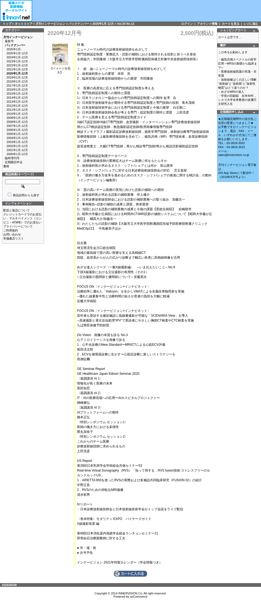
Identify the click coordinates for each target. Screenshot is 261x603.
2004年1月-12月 (17, 138)
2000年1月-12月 (17, 154)
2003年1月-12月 (17, 142)
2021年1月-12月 (17, 69)
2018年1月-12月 (17, 81)
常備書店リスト (13, 238)
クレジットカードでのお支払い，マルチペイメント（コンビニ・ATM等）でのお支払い (22, 218)
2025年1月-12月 (17, 53)
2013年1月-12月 (17, 101)
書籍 (6, 166)
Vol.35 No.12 (125, 23)
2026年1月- (13, 49)
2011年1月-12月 (17, 109)
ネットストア (23, 23)
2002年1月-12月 (17, 146)
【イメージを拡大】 (60, 69)
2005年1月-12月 (17, 133)
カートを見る (231, 23)
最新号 (9, 41)
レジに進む (251, 23)
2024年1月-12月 (17, 57)
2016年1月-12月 (17, 89)
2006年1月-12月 (17, 129)
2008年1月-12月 (17, 121)
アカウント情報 (207, 23)
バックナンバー (78, 23)
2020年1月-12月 (103, 23)
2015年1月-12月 (17, 93)
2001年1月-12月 (17, 150)
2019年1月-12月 (17, 77)
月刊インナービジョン (50, 23)
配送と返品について (16, 210)
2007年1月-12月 (17, 125)
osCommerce (138, 596)
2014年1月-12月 (17, 97)
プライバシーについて (18, 226)
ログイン (187, 23)
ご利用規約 (10, 230)
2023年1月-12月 (17, 61)
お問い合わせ (12, 234)
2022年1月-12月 (17, 65)
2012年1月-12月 (17, 105)
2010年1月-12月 (17, 113)
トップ (7, 23)
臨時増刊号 (12, 158)
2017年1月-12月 (17, 85)
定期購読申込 (14, 162)
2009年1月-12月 (17, 117)
